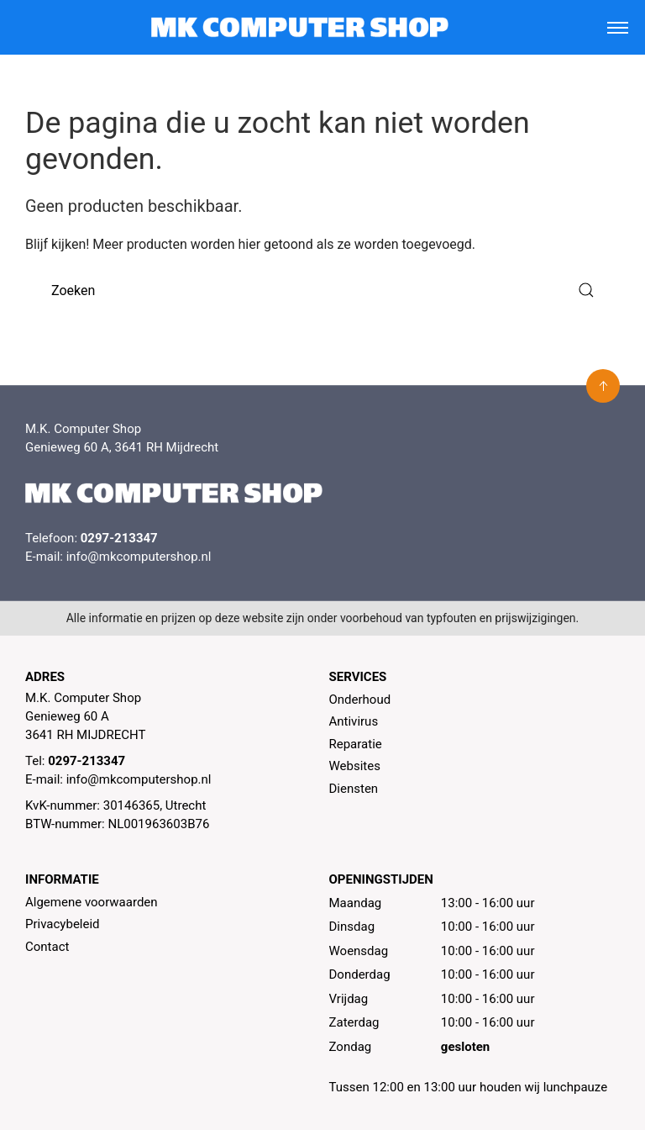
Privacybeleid (62, 924)
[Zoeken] (322, 290)
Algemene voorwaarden (91, 902)
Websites (354, 766)
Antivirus (354, 721)
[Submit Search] (586, 290)
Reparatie (355, 744)
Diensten (354, 788)
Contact (47, 946)
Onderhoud (360, 699)
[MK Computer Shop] (299, 27)
